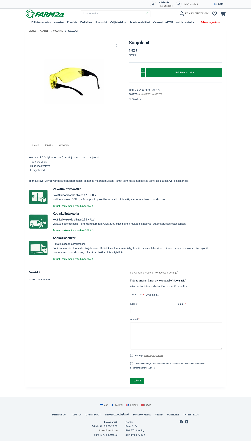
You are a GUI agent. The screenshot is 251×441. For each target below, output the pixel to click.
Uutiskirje (173, 414)
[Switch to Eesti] (104, 405)
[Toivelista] (214, 13)
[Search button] (147, 13)
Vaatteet (157, 94)
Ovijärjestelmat (118, 22)
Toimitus (76, 414)
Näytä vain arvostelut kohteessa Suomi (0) (154, 272)
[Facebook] (181, 421)
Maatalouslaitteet (140, 22)
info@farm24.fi (191, 4)
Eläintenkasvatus (41, 22)
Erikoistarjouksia (210, 22)
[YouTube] (186, 421)
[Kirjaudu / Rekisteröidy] (194, 13)
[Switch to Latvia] (146, 405)
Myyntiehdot (93, 414)
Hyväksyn (148, 355)
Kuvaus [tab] (35, 145)
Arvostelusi (137, 295)
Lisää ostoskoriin (184, 72)
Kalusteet (59, 22)
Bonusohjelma (142, 414)
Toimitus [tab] (49, 145)
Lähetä (137, 380)
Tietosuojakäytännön (153, 355)
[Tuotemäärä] (137, 72)
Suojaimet (144, 94)
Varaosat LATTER (163, 22)
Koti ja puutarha (185, 22)
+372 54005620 (166, 6)
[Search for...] (112, 13)
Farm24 (159, 414)
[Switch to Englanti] (132, 405)
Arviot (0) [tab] (64, 145)
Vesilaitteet (86, 22)
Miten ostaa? (59, 414)
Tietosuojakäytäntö (117, 414)
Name (134, 304)
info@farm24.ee (108, 430)
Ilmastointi (101, 22)
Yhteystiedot (191, 414)
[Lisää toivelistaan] (135, 99)
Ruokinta (72, 22)
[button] (220, 4)
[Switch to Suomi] (117, 405)
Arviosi (134, 319)
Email (182, 304)
